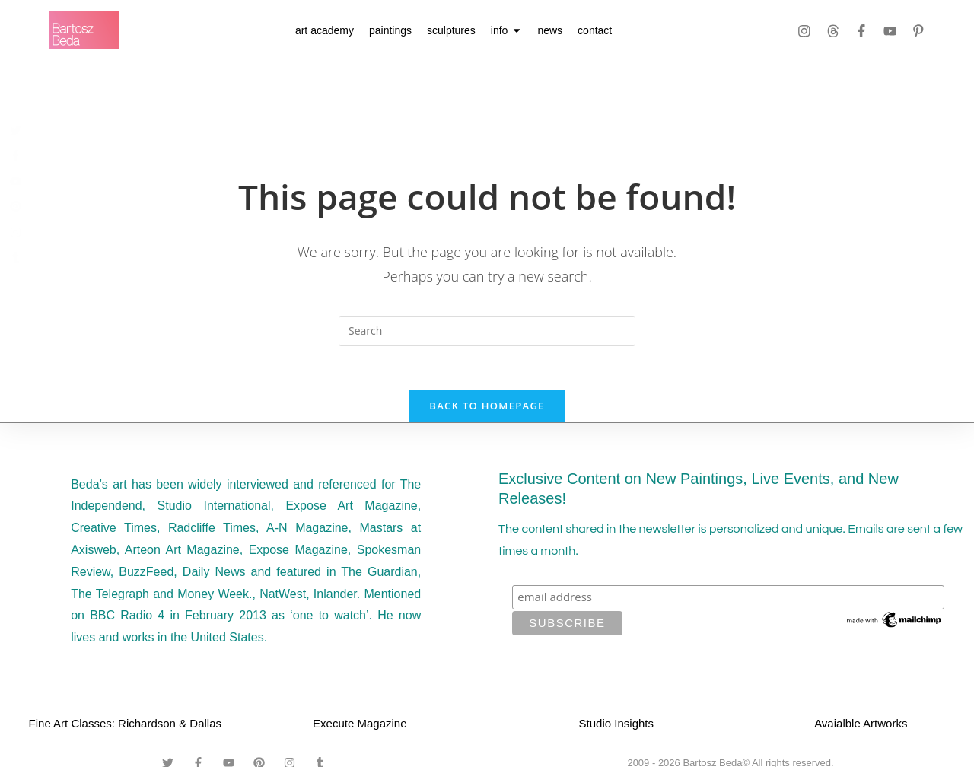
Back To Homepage (486, 408)
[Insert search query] (487, 331)
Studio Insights (616, 725)
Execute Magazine (359, 725)
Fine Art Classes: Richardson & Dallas (125, 725)
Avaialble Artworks (860, 725)
